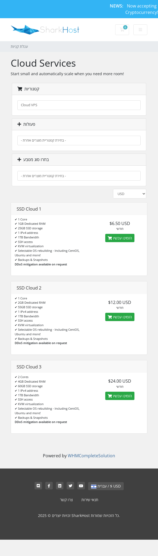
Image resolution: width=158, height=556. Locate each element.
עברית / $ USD (106, 486)
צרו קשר (66, 499)
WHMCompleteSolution (91, 456)
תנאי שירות (89, 499)
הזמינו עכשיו (120, 238)
